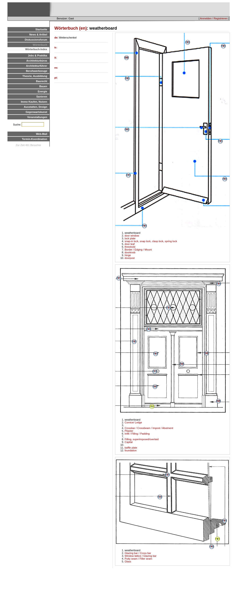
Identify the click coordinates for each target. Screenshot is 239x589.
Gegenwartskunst (36, 112)
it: (55, 57)
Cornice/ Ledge (133, 422)
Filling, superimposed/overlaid (142, 439)
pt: (56, 77)
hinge (128, 255)
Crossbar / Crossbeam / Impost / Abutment (149, 428)
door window (132, 235)
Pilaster (129, 430)
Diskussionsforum (36, 39)
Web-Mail (41, 133)
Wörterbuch (40, 44)
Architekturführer (36, 65)
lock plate (130, 238)
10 (126, 57)
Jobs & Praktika (37, 55)
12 (218, 401)
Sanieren (41, 96)
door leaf (130, 244)
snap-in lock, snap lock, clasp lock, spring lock (151, 241)
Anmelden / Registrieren (214, 18)
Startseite (41, 29)
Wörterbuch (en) (70, 28)
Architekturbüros (36, 60)
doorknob (130, 252)
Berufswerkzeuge (36, 71)
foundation (131, 450)
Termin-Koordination (34, 139)
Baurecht (41, 81)
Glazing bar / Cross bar (138, 553)
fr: (55, 47)
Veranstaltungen (37, 117)
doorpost (130, 258)
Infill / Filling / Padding (137, 433)
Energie (42, 91)
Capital (129, 442)
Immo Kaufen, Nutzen (34, 101)
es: (56, 67)
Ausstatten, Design (35, 106)
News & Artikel (38, 34)
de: (56, 37)
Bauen (43, 86)
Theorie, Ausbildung (34, 76)
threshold (130, 246)
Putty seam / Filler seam (138, 558)
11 (181, 364)
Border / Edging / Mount (138, 249)
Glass (128, 561)
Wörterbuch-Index (36, 49)
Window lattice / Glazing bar (140, 555)
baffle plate (131, 447)
